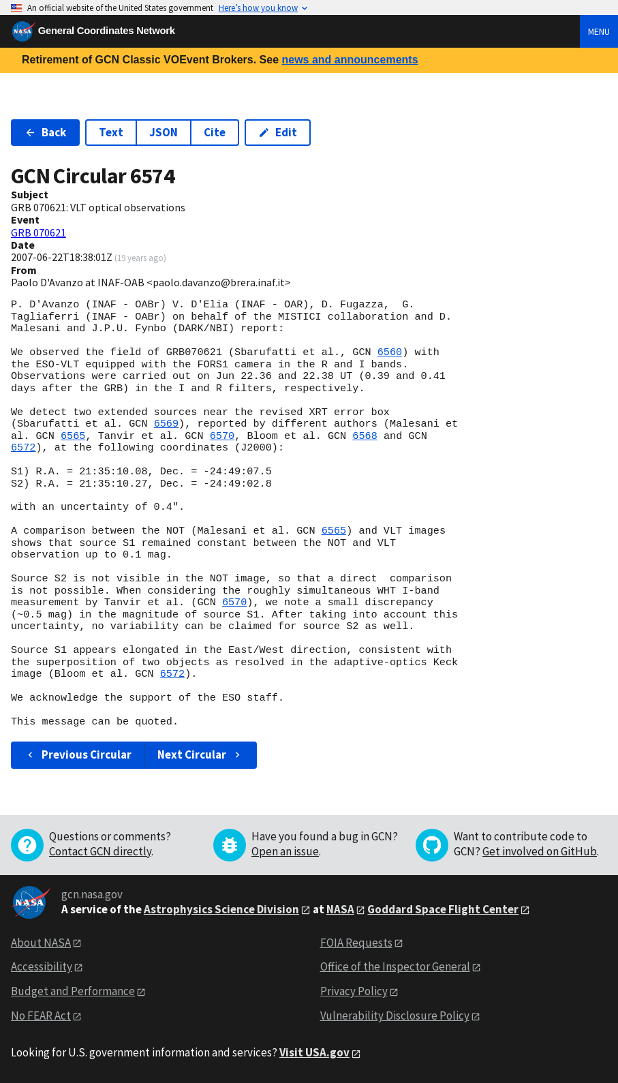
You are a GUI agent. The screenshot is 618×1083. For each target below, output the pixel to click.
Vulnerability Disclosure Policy (394, 1015)
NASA (340, 909)
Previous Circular (78, 754)
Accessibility (41, 966)
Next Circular (200, 754)
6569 (166, 424)
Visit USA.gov (314, 1052)
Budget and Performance (73, 990)
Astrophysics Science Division (221, 909)
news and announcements (349, 59)
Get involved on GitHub (539, 851)
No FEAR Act (41, 1015)
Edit (277, 132)
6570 (222, 436)
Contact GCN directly (100, 851)
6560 (389, 352)
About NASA (41, 942)
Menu (599, 31)
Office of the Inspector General (395, 966)
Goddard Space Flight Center (443, 909)
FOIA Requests (356, 942)
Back (45, 132)
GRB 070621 (38, 232)
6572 (23, 448)
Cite (215, 132)
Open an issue (285, 851)
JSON (163, 132)
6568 (364, 436)
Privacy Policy (354, 990)
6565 (73, 436)
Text (111, 132)
